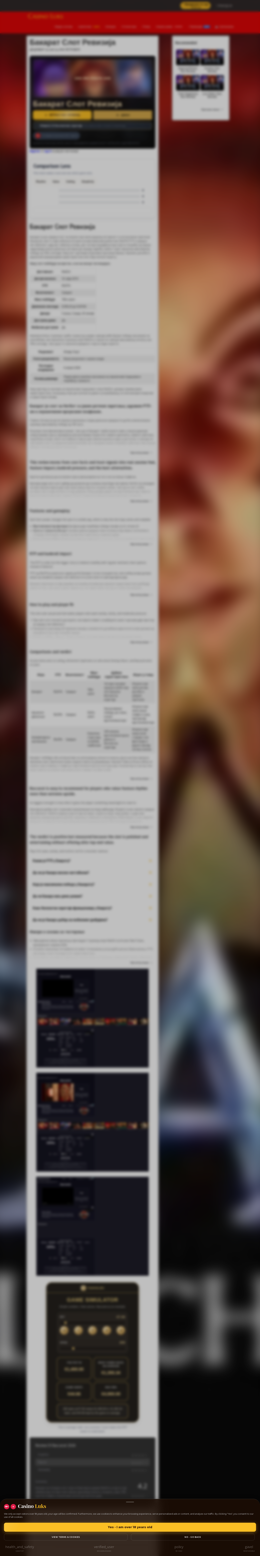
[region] (130, 778)
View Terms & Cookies (66, 1537)
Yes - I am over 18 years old (130, 1527)
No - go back (193, 1537)
